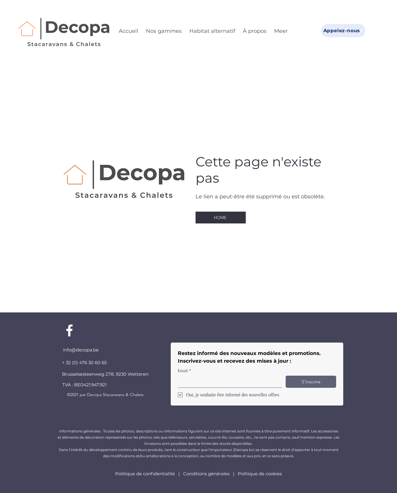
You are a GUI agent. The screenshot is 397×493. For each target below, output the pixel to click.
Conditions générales (206, 473)
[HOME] (221, 217)
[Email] (228, 381)
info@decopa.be (81, 350)
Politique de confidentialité (145, 473)
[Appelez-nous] (343, 30)
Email (184, 370)
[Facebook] (69, 330)
